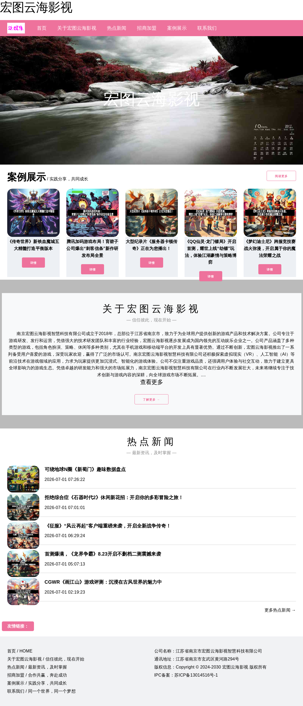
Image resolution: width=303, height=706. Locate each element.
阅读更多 (281, 176)
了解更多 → (151, 399)
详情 (33, 262)
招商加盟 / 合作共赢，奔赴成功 (37, 675)
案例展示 (177, 28)
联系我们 (207, 28)
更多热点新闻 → (280, 610)
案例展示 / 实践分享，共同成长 (37, 683)
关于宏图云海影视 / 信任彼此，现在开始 (46, 659)
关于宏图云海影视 (76, 28)
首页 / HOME (20, 651)
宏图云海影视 (36, 7)
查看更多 (151, 382)
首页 (42, 28)
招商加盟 (146, 28)
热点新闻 (116, 28)
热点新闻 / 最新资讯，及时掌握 (37, 667)
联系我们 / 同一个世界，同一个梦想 (41, 691)
